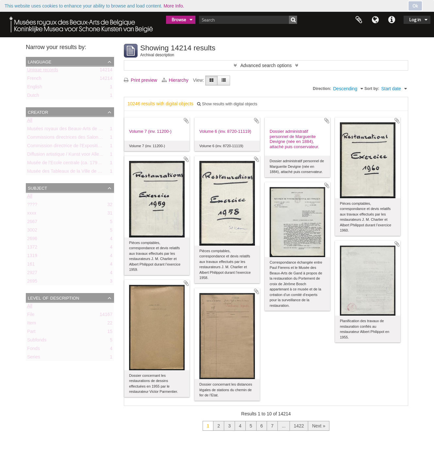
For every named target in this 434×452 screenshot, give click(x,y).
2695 (32, 282)
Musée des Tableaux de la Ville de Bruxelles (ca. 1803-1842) (88, 172)
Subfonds (36, 341)
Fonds (33, 349)
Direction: (322, 88)
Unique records (42, 71)
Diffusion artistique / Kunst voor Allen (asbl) (70, 155)
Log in (415, 20)
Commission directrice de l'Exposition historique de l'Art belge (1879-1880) (102, 146)
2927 (32, 273)
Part (31, 332)
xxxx (31, 214)
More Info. (173, 6)
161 (31, 265)
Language (375, 20)
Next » (318, 425)
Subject (37, 187)
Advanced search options (266, 65)
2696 (32, 239)
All (29, 121)
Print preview (140, 80)
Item (31, 324)
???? (32, 205)
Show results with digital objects (227, 104)
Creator (38, 112)
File (31, 315)
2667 (32, 222)
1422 (299, 425)
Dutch (33, 96)
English (34, 88)
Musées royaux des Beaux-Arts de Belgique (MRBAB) (82, 129)
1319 (32, 256)
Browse (179, 20)
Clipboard (359, 20)
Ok (415, 6)
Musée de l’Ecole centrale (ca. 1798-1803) (70, 163)
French (34, 79)
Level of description (53, 297)
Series (33, 358)
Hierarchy (176, 80)
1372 (32, 248)
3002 (32, 231)
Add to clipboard (186, 120)
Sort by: (371, 88)
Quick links (391, 20)
